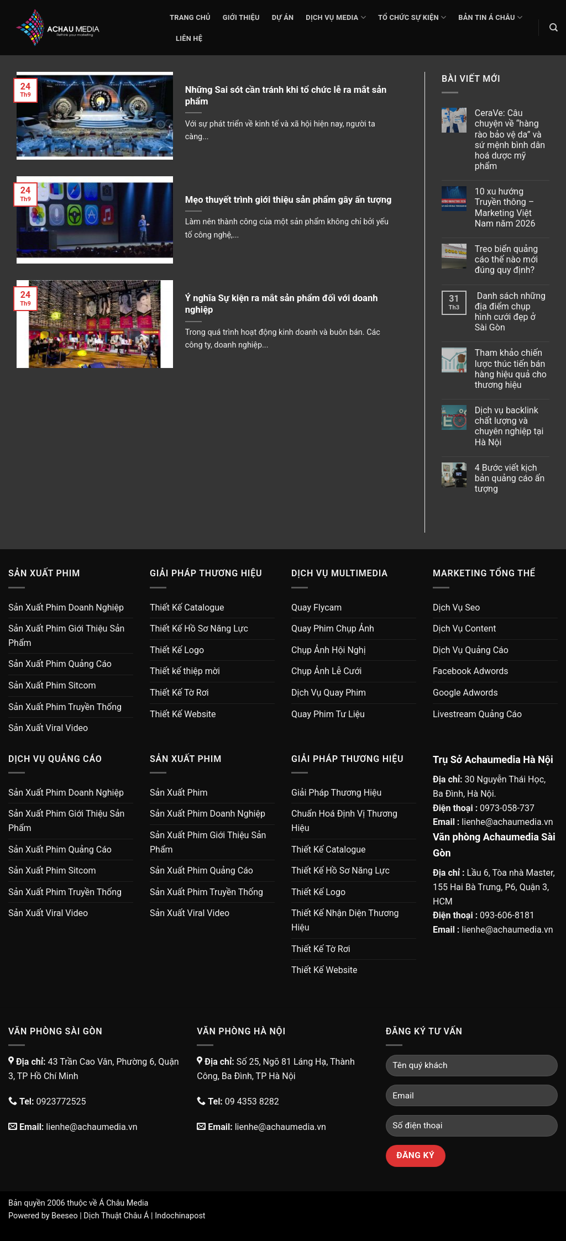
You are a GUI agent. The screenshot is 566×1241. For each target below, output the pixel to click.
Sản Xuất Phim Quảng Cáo (60, 664)
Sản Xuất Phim (178, 792)
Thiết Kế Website (183, 714)
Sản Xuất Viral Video (48, 728)
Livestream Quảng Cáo (477, 714)
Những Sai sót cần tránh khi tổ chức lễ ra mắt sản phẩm (286, 96)
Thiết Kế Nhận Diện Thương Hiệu (345, 920)
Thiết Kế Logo (177, 650)
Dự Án (283, 17)
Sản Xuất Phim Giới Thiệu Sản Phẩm (66, 635)
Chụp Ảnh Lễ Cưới (326, 671)
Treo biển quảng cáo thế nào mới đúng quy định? (506, 259)
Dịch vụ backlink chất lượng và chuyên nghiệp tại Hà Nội (509, 426)
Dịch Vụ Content (464, 628)
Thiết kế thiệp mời (185, 671)
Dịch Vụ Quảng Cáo (471, 650)
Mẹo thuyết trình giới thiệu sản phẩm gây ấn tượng (288, 199)
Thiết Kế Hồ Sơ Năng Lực (199, 628)
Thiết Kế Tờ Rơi (179, 692)
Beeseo (64, 1216)
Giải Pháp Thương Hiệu (336, 792)
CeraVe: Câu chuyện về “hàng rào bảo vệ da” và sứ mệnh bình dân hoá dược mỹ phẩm (510, 139)
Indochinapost (180, 1216)
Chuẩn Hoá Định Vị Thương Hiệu (344, 820)
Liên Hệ (189, 38)
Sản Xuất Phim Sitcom (52, 685)
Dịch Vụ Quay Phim (328, 692)
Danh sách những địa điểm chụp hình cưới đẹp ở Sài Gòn (510, 312)
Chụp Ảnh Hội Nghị (328, 650)
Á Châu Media (123, 1203)
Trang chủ (190, 17)
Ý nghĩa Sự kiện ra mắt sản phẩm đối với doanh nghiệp (281, 304)
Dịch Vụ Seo (456, 607)
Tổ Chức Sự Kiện (412, 17)
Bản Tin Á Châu (490, 17)
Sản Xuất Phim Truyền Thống (65, 707)
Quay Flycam (316, 607)
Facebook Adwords (471, 671)
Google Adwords (465, 692)
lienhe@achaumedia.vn (507, 822)
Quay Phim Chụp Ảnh (332, 628)
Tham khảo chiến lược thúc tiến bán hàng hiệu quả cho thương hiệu (511, 369)
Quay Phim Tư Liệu (328, 714)
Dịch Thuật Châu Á (116, 1216)
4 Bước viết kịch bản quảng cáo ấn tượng (510, 478)
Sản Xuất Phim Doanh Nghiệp (66, 607)
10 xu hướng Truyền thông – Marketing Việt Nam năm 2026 (505, 207)
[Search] (553, 27)
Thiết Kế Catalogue (187, 607)
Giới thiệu (241, 17)
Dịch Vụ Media (336, 17)
